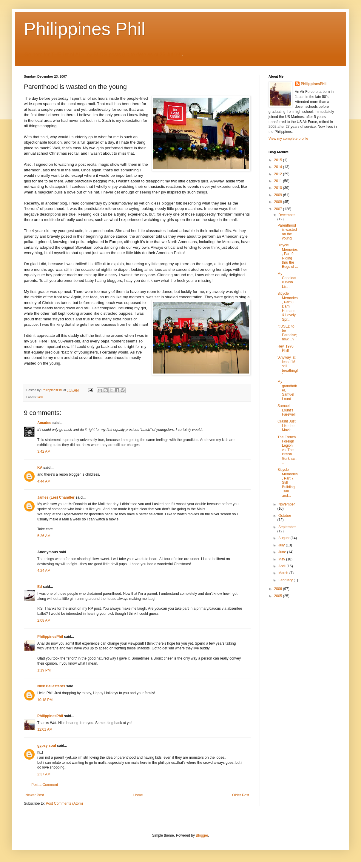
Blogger (202, 835)
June (282, 552)
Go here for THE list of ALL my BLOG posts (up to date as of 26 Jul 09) (103, 54)
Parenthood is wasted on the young (287, 231)
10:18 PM (45, 700)
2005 (278, 596)
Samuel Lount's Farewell (286, 410)
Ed (39, 587)
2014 (278, 167)
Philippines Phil (84, 29)
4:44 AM (43, 481)
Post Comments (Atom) (64, 803)
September (287, 527)
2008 (278, 202)
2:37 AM (43, 774)
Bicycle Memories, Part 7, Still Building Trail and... (287, 482)
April (282, 566)
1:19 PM (44, 670)
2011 (278, 181)
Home (138, 795)
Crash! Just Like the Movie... (286, 425)
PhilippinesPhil (50, 636)
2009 (278, 195)
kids (40, 397)
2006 (278, 589)
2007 (278, 209)
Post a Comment (44, 785)
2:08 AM (43, 620)
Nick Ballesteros (51, 686)
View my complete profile (288, 138)
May (282, 559)
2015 (278, 160)
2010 (278, 188)
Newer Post (34, 795)
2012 (278, 174)
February (286, 580)
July (282, 545)
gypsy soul (46, 745)
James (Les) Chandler (56, 497)
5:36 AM (43, 536)
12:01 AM (45, 729)
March (283, 573)
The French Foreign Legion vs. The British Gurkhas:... (287, 450)
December (286, 215)
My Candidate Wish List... (286, 280)
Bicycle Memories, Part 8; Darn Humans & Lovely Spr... (287, 306)
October (284, 516)
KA (39, 467)
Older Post (240, 795)
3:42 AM (43, 451)
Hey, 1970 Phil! (285, 348)
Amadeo (44, 423)
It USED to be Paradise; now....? (287, 332)
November (286, 504)
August (284, 538)
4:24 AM (43, 570)
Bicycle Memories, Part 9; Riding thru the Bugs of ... (287, 256)
